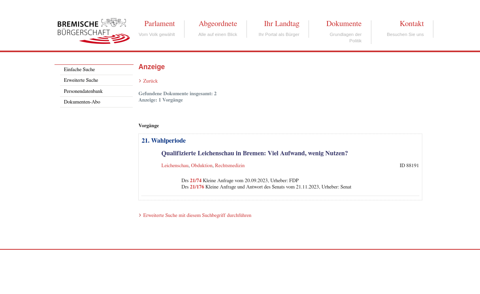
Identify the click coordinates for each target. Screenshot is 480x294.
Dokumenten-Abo (82, 102)
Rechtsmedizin (230, 165)
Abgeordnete (218, 24)
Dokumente (343, 24)
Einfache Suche (79, 69)
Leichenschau (175, 165)
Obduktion (202, 165)
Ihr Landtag (281, 24)
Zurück (150, 81)
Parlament (159, 24)
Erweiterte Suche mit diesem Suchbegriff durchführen (197, 215)
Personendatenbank (83, 91)
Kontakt (412, 24)
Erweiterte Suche (81, 80)
